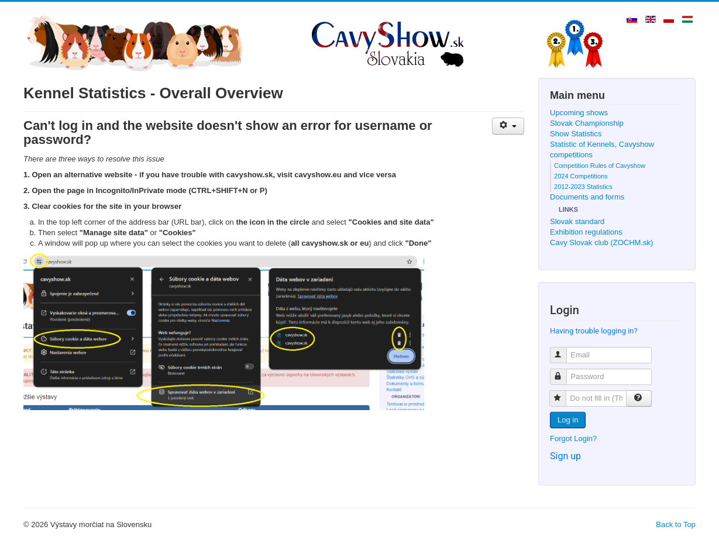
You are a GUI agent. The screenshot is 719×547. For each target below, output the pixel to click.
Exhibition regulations (586, 232)
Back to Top (676, 524)
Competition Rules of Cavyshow (599, 165)
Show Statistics (575, 133)
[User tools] (508, 126)
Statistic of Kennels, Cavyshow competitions (602, 149)
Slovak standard (577, 221)
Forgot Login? (573, 438)
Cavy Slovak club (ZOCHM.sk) (601, 242)
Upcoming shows (579, 112)
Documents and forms (587, 196)
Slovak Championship (587, 123)
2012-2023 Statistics (583, 186)
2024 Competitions (581, 176)
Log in (568, 419)
